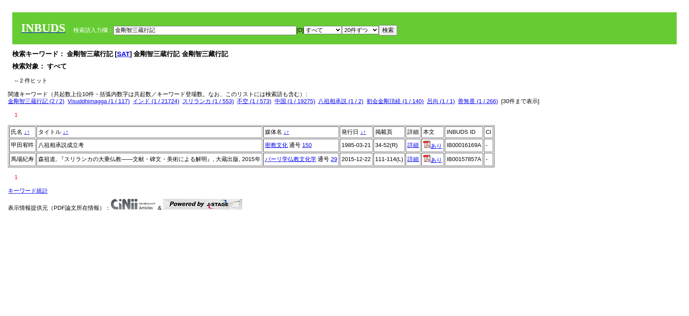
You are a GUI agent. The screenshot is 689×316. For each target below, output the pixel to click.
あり (432, 146)
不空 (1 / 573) (254, 101)
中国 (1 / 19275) (295, 101)
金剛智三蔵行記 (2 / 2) (36, 101)
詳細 (413, 145)
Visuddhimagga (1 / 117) (99, 101)
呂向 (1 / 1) (441, 101)
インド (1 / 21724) (156, 101)
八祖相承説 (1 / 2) (340, 101)
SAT (123, 53)
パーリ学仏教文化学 (290, 159)
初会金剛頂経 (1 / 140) (395, 101)
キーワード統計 (28, 190)
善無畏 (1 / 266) (478, 101)
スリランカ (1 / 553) (208, 101)
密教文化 (276, 145)
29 (334, 159)
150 (307, 145)
